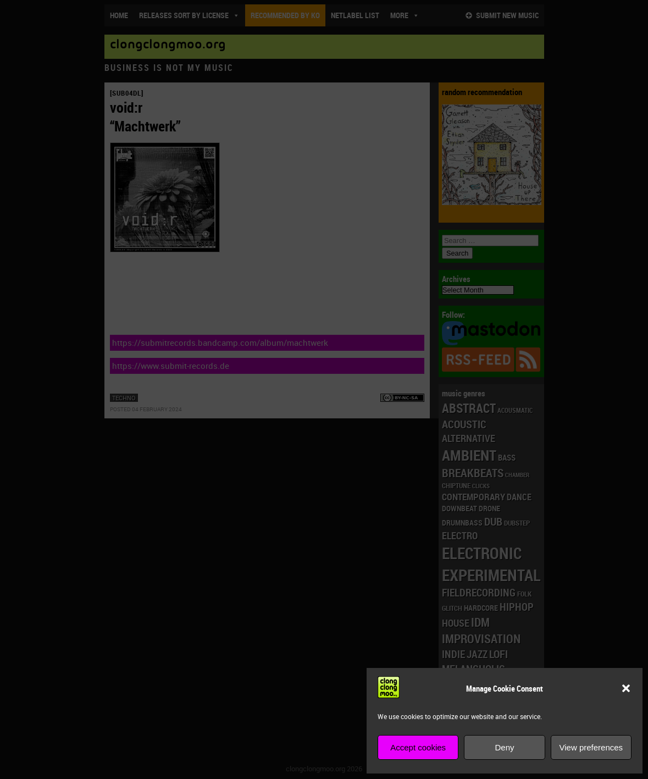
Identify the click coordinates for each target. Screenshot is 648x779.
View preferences (591, 747)
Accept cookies (418, 747)
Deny (504, 747)
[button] (626, 688)
